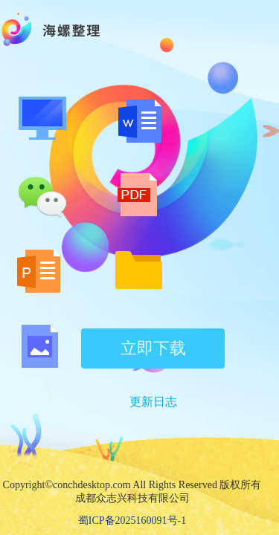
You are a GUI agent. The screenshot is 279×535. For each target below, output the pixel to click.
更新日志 (153, 401)
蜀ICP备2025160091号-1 (132, 520)
